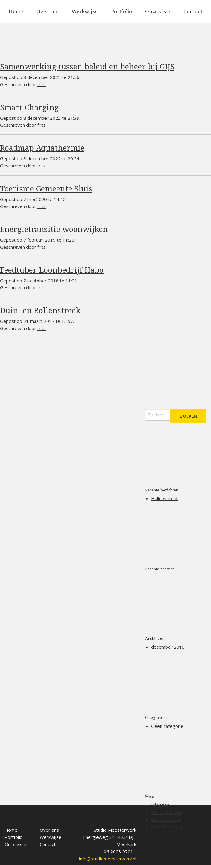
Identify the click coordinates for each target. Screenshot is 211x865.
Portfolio (121, 11)
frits (41, 84)
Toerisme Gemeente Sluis (46, 189)
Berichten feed (166, 812)
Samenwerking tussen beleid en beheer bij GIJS (87, 66)
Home (16, 11)
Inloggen (160, 805)
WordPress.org (167, 827)
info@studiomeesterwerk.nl (107, 852)
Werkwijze (85, 11)
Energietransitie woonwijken (54, 229)
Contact (192, 11)
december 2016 (168, 647)
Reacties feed (165, 819)
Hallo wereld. (164, 498)
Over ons (47, 11)
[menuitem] (16, 11)
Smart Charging (29, 107)
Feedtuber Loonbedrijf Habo (52, 270)
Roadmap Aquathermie (42, 148)
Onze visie (157, 11)
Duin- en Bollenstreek (40, 310)
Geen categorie (167, 726)
